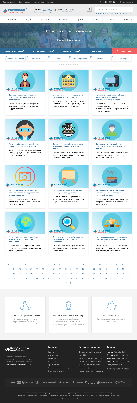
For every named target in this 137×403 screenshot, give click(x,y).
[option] (15, 58)
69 (20, 278)
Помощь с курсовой (71, 51)
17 (100, 264)
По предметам (116, 13)
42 (117, 269)
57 (77, 274)
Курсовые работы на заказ (89, 365)
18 (106, 264)
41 (111, 269)
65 (123, 274)
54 (60, 274)
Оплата (110, 19)
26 (26, 269)
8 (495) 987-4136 (66, 10)
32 (60, 269)
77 (66, 278)
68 (14, 278)
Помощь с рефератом (98, 51)
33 (66, 269)
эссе (95, 368)
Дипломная (36, 59)
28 (37, 269)
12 (71, 264)
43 (123, 269)
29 (43, 269)
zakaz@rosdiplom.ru (114, 365)
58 (83, 274)
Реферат (57, 59)
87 (123, 278)
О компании (10, 19)
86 (117, 278)
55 (66, 274)
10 (60, 264)
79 (77, 278)
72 (37, 278)
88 (128, 278)
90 (71, 283)
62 (106, 274)
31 (54, 269)
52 (48, 274)
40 (106, 269)
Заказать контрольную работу (91, 371)
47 (20, 274)
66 (128, 274)
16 (94, 264)
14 (83, 264)
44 (128, 269)
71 (31, 278)
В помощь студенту (56, 371)
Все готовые (127, 13)
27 (31, 269)
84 (106, 278)
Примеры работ (9, 2)
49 (31, 274)
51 (43, 274)
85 (111, 278)
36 (83, 269)
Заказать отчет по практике (90, 362)
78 (71, 278)
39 (100, 269)
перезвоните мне (65, 12)
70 (26, 278)
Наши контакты (127, 2)
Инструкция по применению (43, 2)
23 (8, 269)
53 (54, 274)
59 (89, 274)
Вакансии (128, 19)
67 (9, 278)
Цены (95, 19)
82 (94, 278)
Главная (60, 40)
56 (71, 274)
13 (77, 264)
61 (100, 274)
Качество (63, 19)
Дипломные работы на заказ (90, 352)
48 (26, 274)
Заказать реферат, (86, 368)
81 (88, 278)
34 (71, 269)
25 (20, 269)
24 (14, 269)
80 (83, 278)
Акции (27, 2)
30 (49, 269)
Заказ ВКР (82, 355)
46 (14, 274)
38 (94, 269)
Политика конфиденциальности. (18, 364)
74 (48, 278)
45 (9, 274)
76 (60, 278)
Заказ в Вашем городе (43, 12)
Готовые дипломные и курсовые (61, 368)
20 (117, 264)
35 (77, 269)
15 (88, 264)
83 (100, 278)
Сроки (80, 19)
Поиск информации (15, 59)
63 (111, 274)
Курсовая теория (121, 59)
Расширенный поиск (102, 13)
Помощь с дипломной (14, 51)
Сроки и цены (54, 365)
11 (65, 264)
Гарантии (45, 19)
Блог (21, 2)
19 (111, 264)
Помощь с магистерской (43, 51)
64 (117, 274)
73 (43, 278)
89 (66, 283)
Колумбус (47, 9)
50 (37, 274)
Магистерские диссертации (90, 358)
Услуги (28, 19)
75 (54, 278)
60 (94, 274)
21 (123, 264)
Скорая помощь (124, 51)
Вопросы (100, 59)
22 (128, 264)
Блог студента (73, 40)
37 (88, 269)
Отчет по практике (79, 59)
